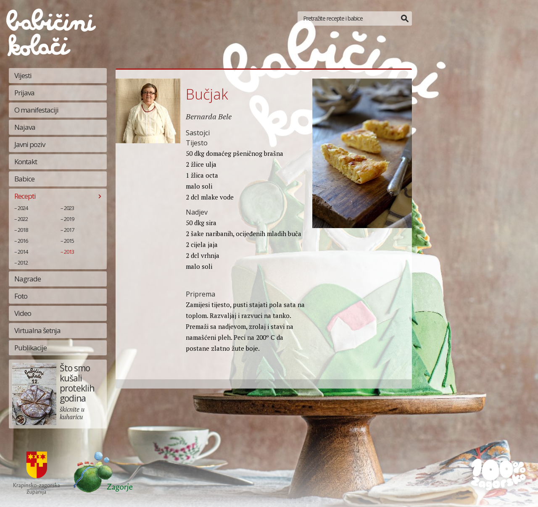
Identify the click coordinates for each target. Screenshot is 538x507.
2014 (23, 251)
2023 (69, 208)
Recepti (25, 196)
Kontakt (25, 161)
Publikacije (30, 347)
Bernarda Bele (209, 116)
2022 (23, 219)
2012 (23, 262)
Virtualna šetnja (37, 330)
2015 (69, 240)
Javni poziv (29, 144)
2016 (23, 240)
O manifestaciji (36, 110)
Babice (24, 179)
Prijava (24, 92)
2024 (23, 208)
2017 (69, 230)
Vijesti (23, 75)
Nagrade (27, 279)
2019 (69, 219)
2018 (23, 230)
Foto (20, 296)
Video (22, 313)
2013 (69, 251)
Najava (24, 127)
